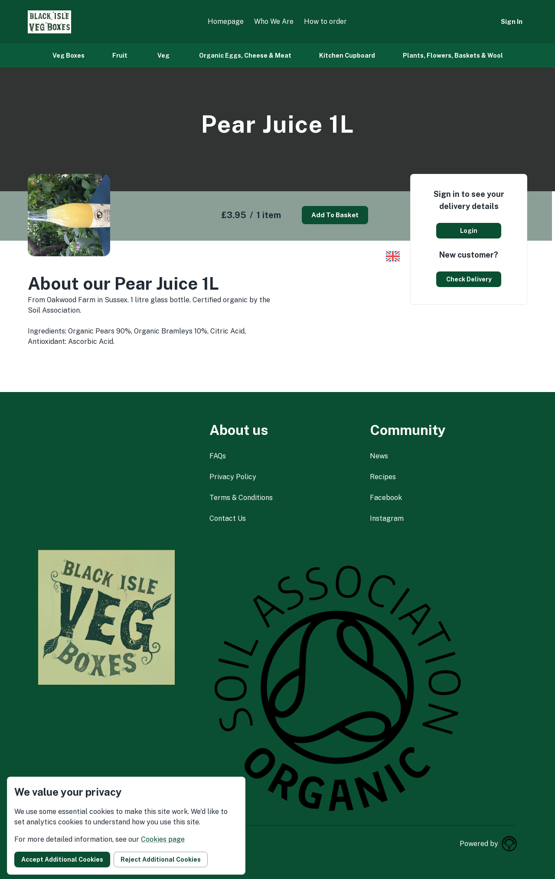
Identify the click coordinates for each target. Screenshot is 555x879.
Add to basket (335, 215)
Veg (163, 55)
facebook (386, 497)
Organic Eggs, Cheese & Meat (245, 55)
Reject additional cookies (161, 859)
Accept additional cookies (62, 859)
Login (468, 230)
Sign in (511, 21)
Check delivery (469, 279)
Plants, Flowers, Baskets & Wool (453, 55)
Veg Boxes (68, 55)
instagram (387, 518)
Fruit (119, 55)
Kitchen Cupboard (347, 55)
